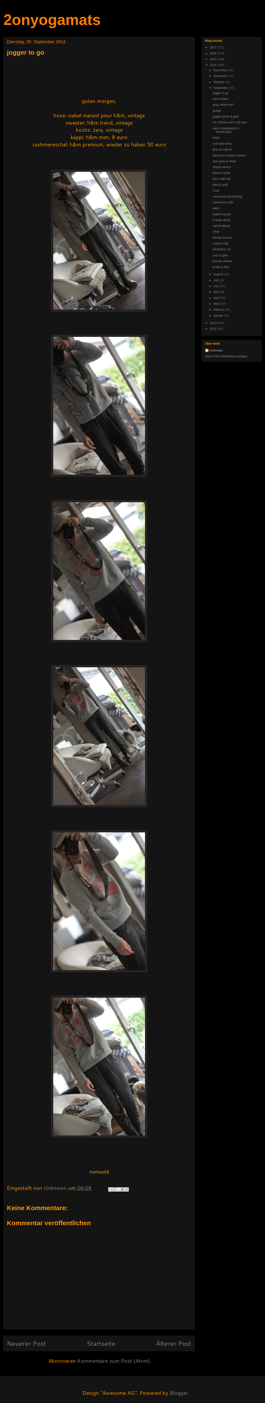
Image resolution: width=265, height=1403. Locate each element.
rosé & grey (220, 255)
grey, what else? (223, 104)
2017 (213, 47)
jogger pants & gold (226, 116)
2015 (213, 59)
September (221, 88)
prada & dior (221, 267)
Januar (218, 315)
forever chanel (222, 261)
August (218, 274)
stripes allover (222, 167)
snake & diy (220, 243)
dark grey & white (224, 161)
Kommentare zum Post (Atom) (113, 1360)
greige (217, 110)
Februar (219, 309)
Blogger (179, 1393)
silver (216, 231)
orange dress (221, 220)
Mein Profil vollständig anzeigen (226, 356)
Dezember (220, 70)
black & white (221, 173)
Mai (216, 292)
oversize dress (222, 143)
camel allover (221, 226)
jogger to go (221, 93)
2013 (213, 323)
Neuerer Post (26, 1343)
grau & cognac (222, 149)
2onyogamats (52, 19)
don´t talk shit (222, 179)
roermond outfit (223, 202)
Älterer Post (173, 1343)
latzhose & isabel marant (229, 155)
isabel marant (222, 214)
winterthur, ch (222, 249)
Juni (216, 286)
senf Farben (221, 99)
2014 (213, 65)
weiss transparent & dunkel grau (226, 130)
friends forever (222, 237)
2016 (213, 53)
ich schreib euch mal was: (230, 122)
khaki (216, 137)
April (216, 298)
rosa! (216, 190)
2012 (213, 328)
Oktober (219, 82)
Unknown (216, 350)
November (220, 76)
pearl (216, 208)
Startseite (101, 1343)
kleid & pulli (220, 184)
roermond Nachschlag (227, 196)
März (217, 303)
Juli (216, 280)
